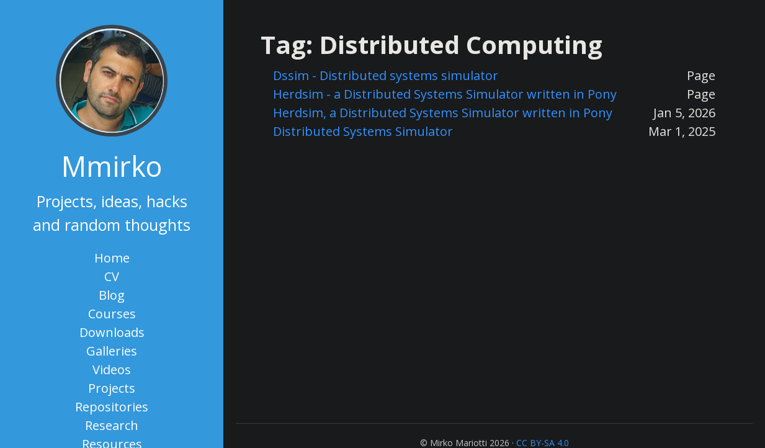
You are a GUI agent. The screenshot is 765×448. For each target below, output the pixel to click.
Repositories (111, 406)
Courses (112, 313)
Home (112, 257)
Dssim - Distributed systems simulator (385, 75)
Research (111, 425)
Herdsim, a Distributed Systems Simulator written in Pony (442, 112)
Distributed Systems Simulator (363, 131)
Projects (111, 388)
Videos (111, 369)
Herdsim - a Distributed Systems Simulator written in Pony (445, 94)
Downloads (112, 332)
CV (111, 276)
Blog (112, 295)
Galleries (111, 351)
